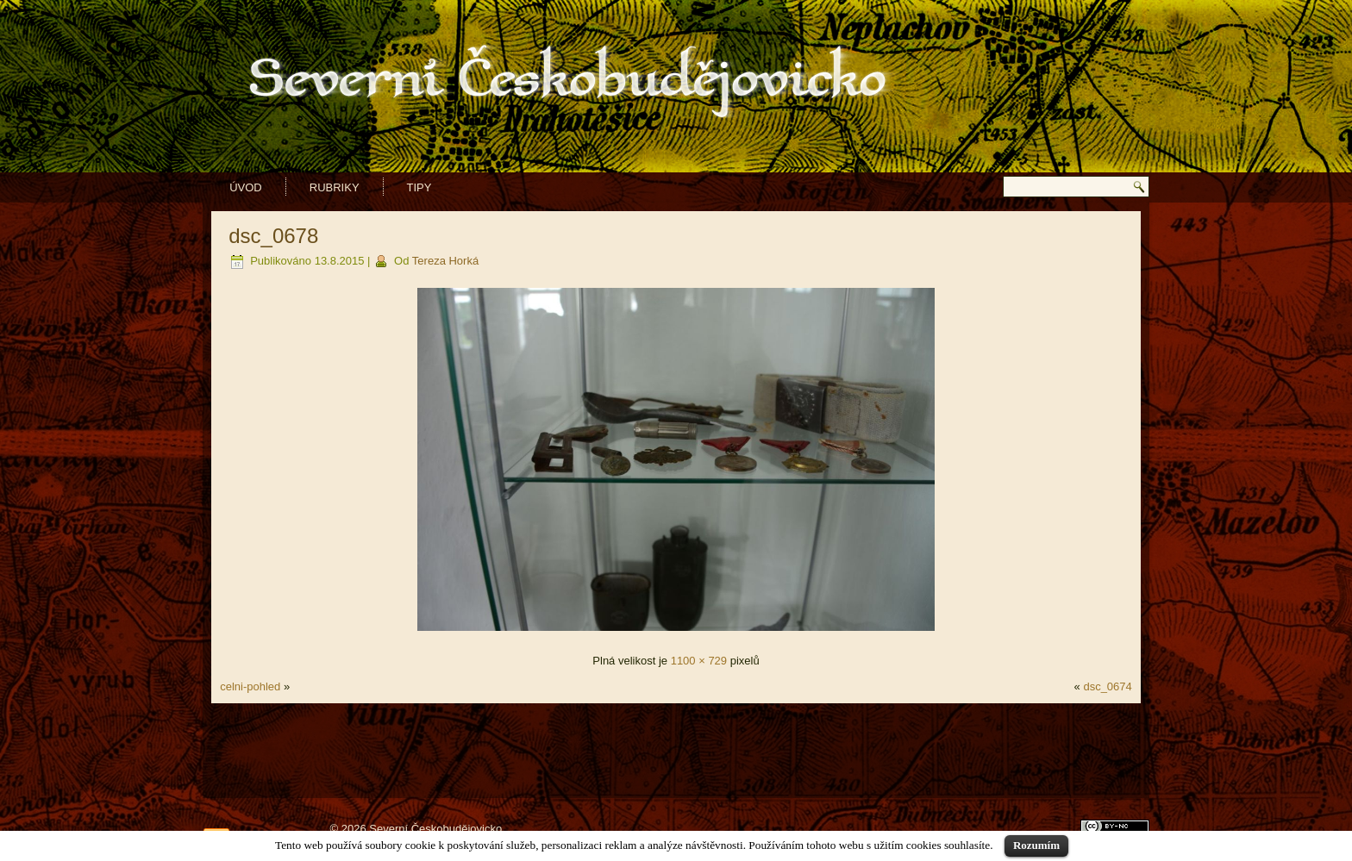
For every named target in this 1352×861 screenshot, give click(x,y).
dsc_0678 (273, 235)
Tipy (419, 187)
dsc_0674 (1107, 686)
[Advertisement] (676, 750)
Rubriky (335, 187)
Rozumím (1036, 845)
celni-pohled (250, 686)
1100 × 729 (699, 660)
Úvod (245, 187)
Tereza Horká (445, 260)
